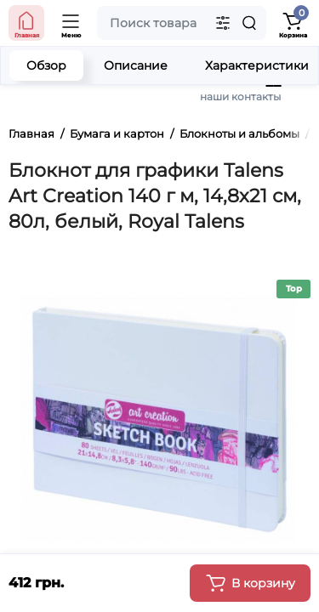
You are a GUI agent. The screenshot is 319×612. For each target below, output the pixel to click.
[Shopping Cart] (292, 23)
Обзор (46, 65)
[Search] (249, 23)
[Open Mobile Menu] (71, 23)
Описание (136, 65)
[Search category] (222, 23)
